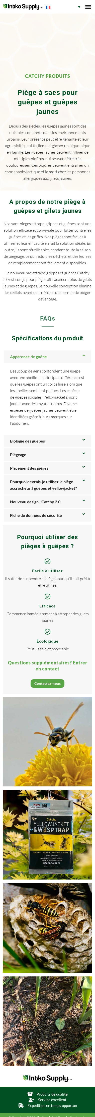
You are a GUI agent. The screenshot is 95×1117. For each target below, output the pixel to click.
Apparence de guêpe (28, 356)
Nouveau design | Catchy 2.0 (35, 501)
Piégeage (18, 454)
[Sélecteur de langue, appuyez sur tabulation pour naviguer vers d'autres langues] (63, 6)
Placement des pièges (29, 468)
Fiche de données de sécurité (36, 515)
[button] (88, 7)
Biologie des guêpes (27, 441)
